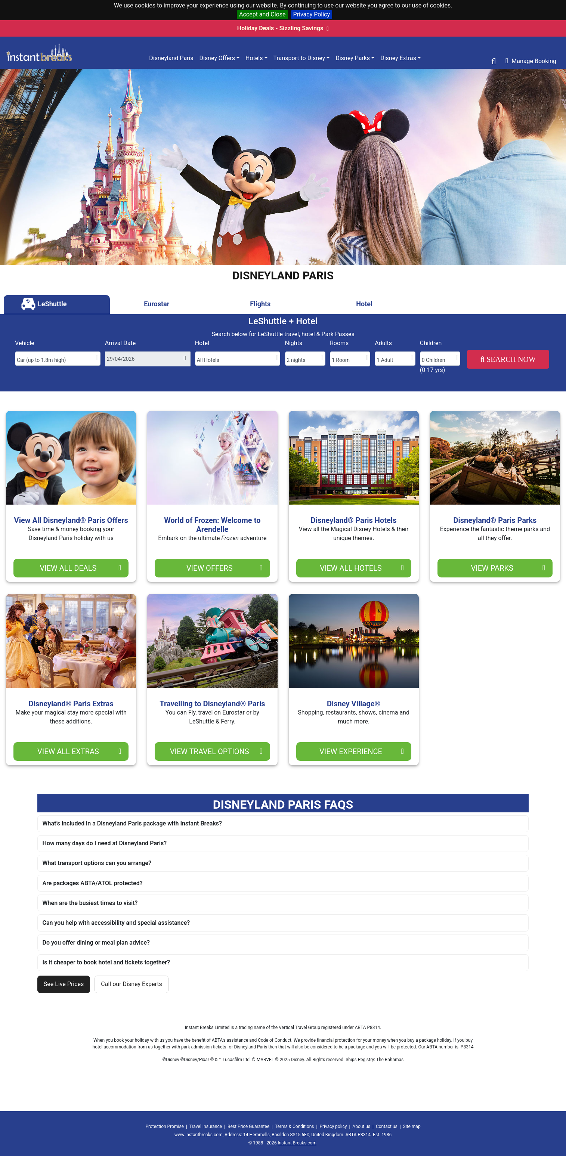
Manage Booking (530, 61)
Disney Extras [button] (398, 58)
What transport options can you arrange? (97, 863)
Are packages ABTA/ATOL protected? (93, 883)
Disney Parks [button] (352, 58)
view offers (224, 568)
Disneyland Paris (171, 58)
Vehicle (24, 343)
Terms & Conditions (294, 1126)
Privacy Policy (311, 14)
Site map (412, 1126)
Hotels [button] (254, 58)
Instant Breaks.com (297, 1143)
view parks (508, 568)
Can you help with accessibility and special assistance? (116, 922)
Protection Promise (164, 1126)
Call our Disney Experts (131, 984)
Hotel (202, 343)
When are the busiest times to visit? (90, 902)
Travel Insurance (205, 1126)
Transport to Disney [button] (299, 58)
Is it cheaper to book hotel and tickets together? (106, 962)
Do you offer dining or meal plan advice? (96, 942)
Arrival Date (120, 343)
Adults (383, 343)
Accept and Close (262, 14)
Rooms (339, 343)
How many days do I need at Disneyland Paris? (105, 843)
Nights (294, 343)
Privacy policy (333, 1126)
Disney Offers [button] (217, 58)
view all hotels (362, 568)
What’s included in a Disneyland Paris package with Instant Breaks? (132, 823)
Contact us (387, 1126)
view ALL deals (80, 568)
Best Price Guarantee (248, 1126)
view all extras (79, 751)
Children (431, 343)
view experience (361, 751)
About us (361, 1126)
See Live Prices (64, 984)
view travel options (216, 751)
